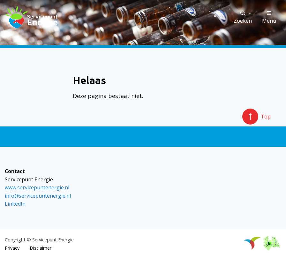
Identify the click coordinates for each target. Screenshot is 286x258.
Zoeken (243, 17)
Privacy (12, 248)
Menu (269, 17)
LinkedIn (15, 203)
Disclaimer (40, 248)
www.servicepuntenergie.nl (37, 187)
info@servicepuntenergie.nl (38, 195)
